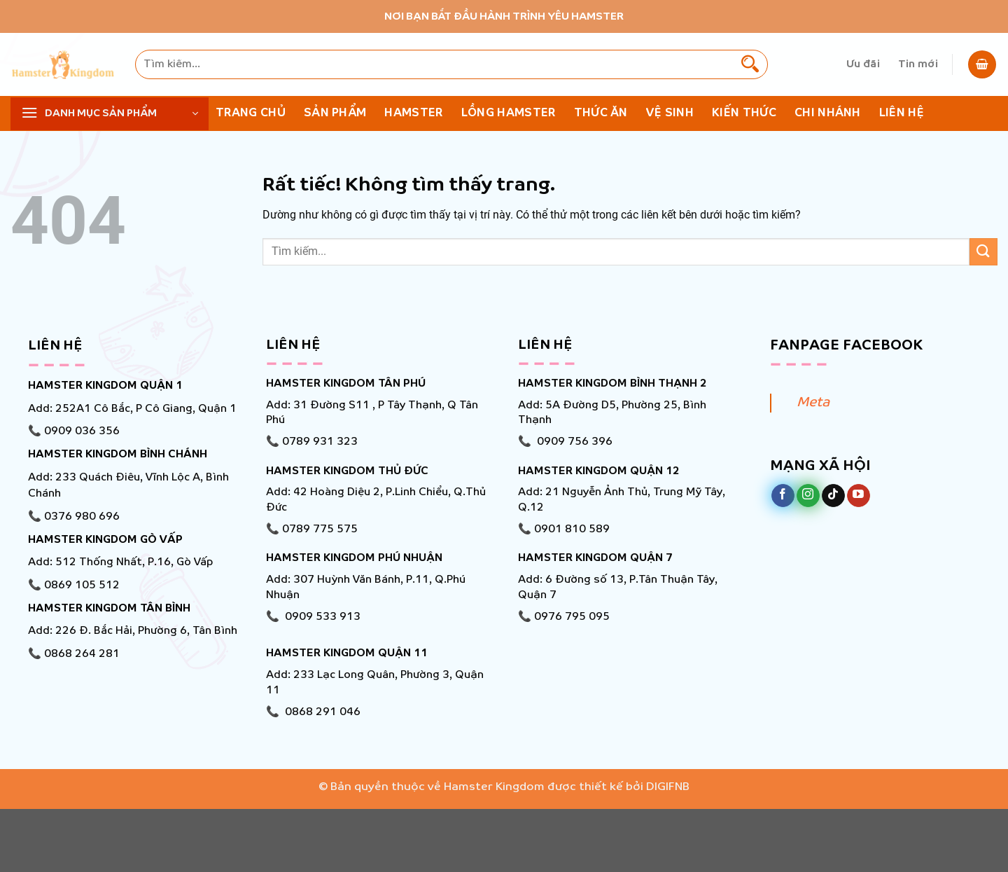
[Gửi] (749, 64)
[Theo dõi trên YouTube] (858, 496)
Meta (813, 402)
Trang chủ (251, 113)
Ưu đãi (863, 64)
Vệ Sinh (670, 113)
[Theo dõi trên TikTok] (833, 496)
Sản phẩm (335, 113)
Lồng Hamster (508, 113)
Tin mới (918, 64)
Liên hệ (901, 113)
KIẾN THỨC (744, 113)
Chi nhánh (827, 113)
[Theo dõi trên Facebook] (782, 496)
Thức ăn (601, 113)
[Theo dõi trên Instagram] (808, 496)
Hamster (413, 113)
